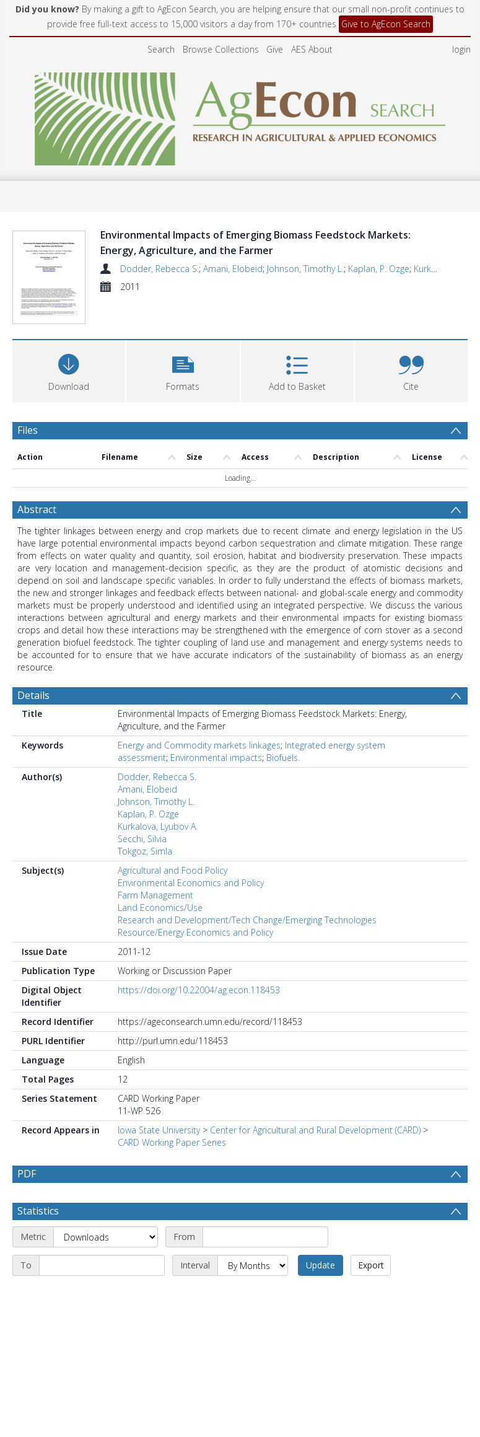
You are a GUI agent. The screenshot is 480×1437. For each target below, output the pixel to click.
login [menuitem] (461, 49)
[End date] (102, 1267)
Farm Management (155, 868)
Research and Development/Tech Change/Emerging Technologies (247, 893)
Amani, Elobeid (233, 269)
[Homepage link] (240, 115)
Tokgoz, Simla (145, 824)
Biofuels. (283, 730)
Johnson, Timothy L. (305, 269)
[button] (182, 342)
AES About (312, 49)
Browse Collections (221, 49)
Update (320, 1267)
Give (274, 49)
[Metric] (105, 1239)
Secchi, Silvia (142, 811)
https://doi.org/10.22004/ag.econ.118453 (199, 963)
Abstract (36, 482)
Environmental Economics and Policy (191, 855)
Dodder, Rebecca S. (159, 269)
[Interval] (252, 1267)
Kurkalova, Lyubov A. (158, 799)
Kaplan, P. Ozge (378, 269)
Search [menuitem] (161, 49)
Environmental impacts (216, 730)
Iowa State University (159, 1103)
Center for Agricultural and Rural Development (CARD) (315, 1103)
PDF (26, 1146)
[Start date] (265, 1239)
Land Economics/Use (160, 880)
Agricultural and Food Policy (172, 843)
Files (27, 403)
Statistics (38, 1213)
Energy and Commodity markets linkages (199, 718)
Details (33, 668)
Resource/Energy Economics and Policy (195, 905)
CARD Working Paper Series (172, 1115)
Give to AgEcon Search (385, 24)
